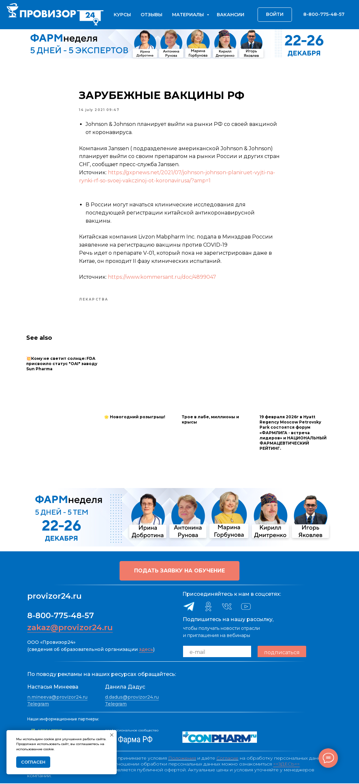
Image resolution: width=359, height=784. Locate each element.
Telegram (38, 705)
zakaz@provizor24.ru (70, 628)
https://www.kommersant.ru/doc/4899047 (162, 278)
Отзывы (151, 15)
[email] (217, 653)
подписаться (282, 653)
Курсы (122, 15)
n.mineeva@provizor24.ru (57, 698)
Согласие (227, 759)
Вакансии (230, 15)
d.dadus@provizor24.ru (132, 698)
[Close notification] (112, 735)
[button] (179, 572)
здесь (146, 650)
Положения (182, 759)
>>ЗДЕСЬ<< (286, 764)
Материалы (188, 15)
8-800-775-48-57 (60, 616)
